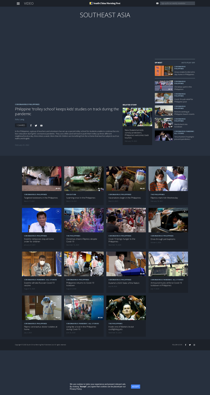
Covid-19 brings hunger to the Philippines (121, 240)
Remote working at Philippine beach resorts (184, 112)
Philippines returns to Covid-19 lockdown (80, 284)
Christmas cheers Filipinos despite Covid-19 (81, 240)
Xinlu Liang (19, 119)
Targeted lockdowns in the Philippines (41, 197)
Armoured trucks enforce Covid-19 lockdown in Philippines (166, 284)
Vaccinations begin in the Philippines (124, 197)
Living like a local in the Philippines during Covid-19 (81, 328)
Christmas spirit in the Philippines (183, 88)
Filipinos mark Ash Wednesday (164, 197)
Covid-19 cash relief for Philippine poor (183, 100)
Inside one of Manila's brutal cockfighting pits (121, 328)
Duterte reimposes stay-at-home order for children (39, 240)
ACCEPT (138, 387)
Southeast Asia (105, 14)
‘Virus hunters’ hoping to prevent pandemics (184, 138)
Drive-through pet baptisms (163, 239)
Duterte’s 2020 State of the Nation (123, 283)
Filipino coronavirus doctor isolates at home (40, 328)
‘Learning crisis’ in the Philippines (80, 197)
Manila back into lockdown (181, 125)
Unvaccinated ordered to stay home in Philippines (184, 73)
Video (29, 3)
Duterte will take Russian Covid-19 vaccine (39, 284)
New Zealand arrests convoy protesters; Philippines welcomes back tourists (137, 134)
